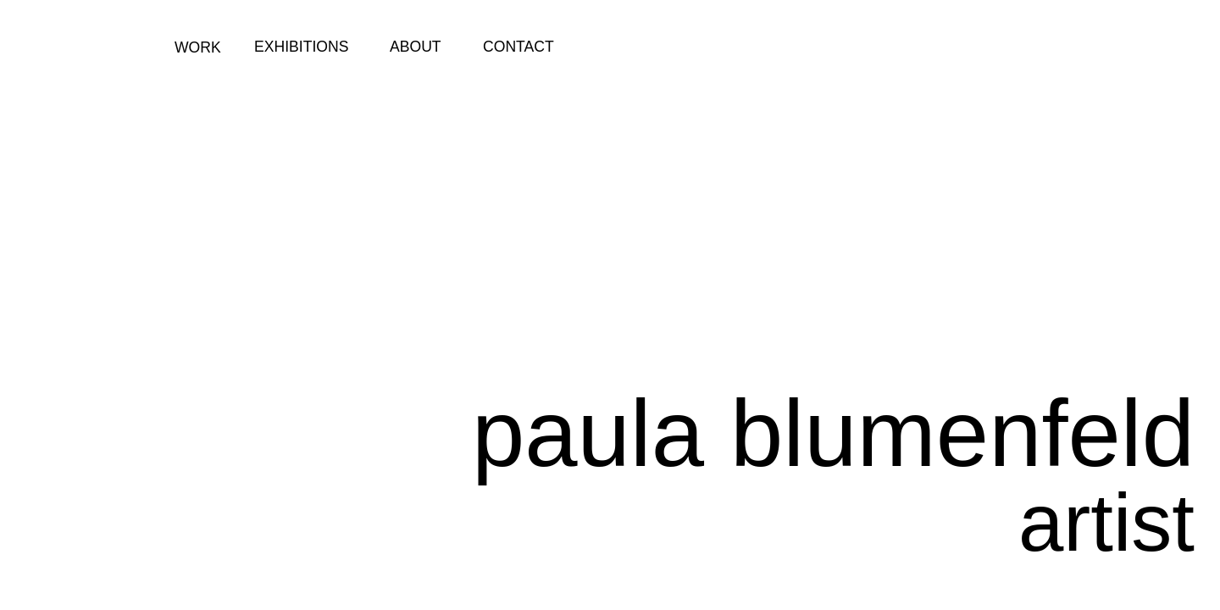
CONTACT (518, 46)
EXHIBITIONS (301, 46)
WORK (198, 47)
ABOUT (415, 46)
